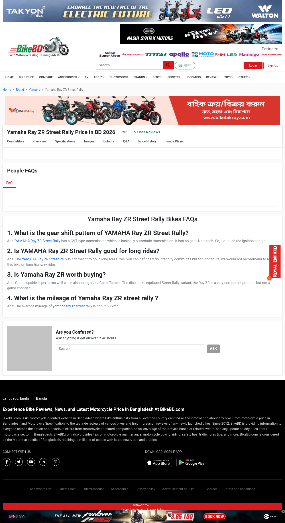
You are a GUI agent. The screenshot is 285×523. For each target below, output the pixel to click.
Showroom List (40, 489)
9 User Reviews (147, 132)
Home (9, 77)
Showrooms (119, 77)
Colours (108, 141)
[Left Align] (168, 65)
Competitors (15, 141)
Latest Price (67, 489)
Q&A (126, 141)
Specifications (65, 141)
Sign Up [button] (273, 65)
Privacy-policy (145, 489)
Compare (46, 77)
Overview (39, 141)
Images (89, 141)
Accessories (119, 489)
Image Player (174, 141)
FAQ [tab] (9, 183)
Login (253, 65)
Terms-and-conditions (239, 489)
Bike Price (26, 77)
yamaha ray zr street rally (72, 306)
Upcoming (193, 77)
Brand (20, 89)
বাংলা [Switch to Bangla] (185, 65)
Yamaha (34, 89)
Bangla (41, 398)
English (26, 398)
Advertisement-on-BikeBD (180, 489)
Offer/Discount (93, 489)
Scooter (173, 77)
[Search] (129, 65)
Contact (211, 489)
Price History (147, 141)
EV (86, 77)
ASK (213, 349)
